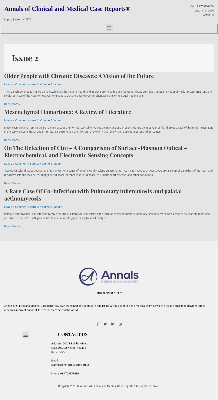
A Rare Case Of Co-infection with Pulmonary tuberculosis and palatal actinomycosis (93, 192)
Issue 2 (32, 84)
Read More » (11, 104)
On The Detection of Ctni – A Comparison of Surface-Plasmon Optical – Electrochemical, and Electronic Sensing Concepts (95, 150)
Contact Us (208, 15)
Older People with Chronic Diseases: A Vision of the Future (79, 76)
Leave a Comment (15, 84)
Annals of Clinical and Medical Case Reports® (72, 8)
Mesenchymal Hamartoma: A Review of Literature (67, 111)
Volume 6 (43, 84)
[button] (109, 27)
